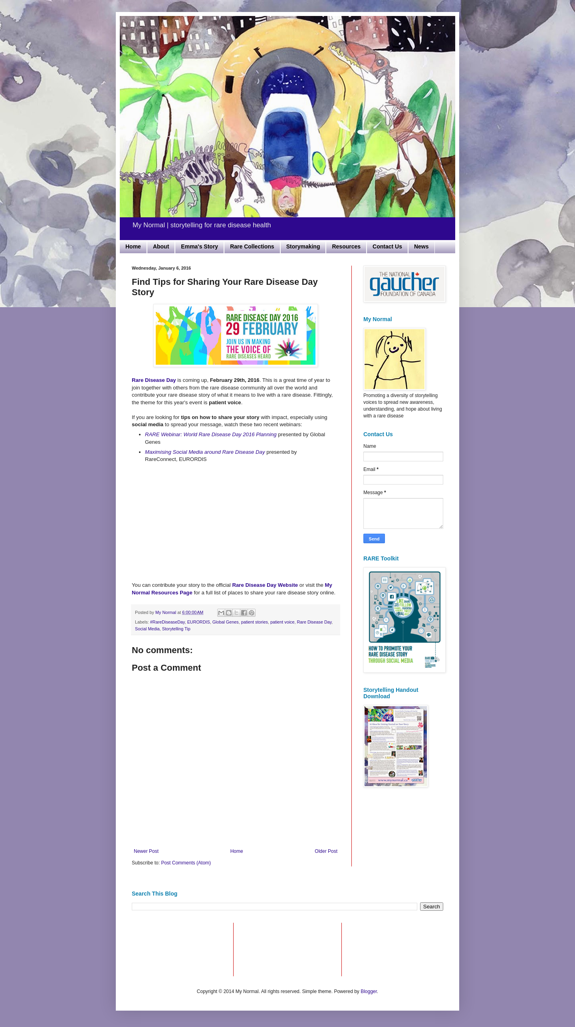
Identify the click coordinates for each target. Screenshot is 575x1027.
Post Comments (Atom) (186, 863)
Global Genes (225, 622)
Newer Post (146, 851)
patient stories (254, 622)
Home (133, 246)
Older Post (326, 851)
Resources (346, 246)
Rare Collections (252, 246)
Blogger (369, 991)
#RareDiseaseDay (167, 622)
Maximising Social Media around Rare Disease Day (205, 452)
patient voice (282, 622)
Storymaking (303, 246)
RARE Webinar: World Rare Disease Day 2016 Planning (211, 434)
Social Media (147, 628)
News (421, 246)
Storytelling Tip (176, 628)
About (161, 246)
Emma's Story (199, 246)
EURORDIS (198, 622)
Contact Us (387, 246)
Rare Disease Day (314, 622)
